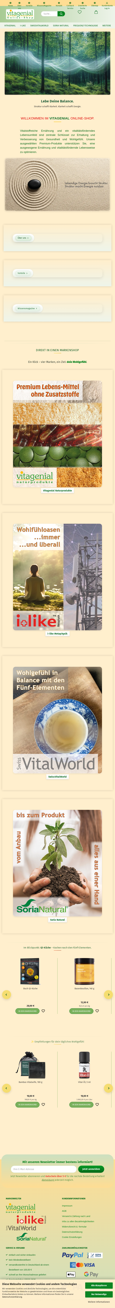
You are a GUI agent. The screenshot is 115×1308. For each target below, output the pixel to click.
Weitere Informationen (99, 1302)
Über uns (19, 4)
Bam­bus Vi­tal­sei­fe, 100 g (30, 1082)
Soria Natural (61, 25)
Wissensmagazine (28, 308)
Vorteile (29, 4)
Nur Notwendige (99, 1294)
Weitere (106, 25)
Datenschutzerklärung (12, 1297)
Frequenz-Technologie (85, 25)
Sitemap (94, 4)
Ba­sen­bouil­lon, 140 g (84, 988)
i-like (23, 25)
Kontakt (59, 4)
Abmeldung (48, 1180)
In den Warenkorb (27, 1011)
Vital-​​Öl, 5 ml (84, 1082)
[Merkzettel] (79, 12)
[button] (96, 12)
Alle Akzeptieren (99, 1285)
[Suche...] (61, 13)
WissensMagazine (44, 4)
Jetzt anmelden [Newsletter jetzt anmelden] (91, 1169)
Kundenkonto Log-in (107, 4)
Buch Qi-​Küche (30, 988)
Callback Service (70, 4)
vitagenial (10, 25)
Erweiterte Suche (82, 4)
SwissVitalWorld (39, 25)
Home (10, 4)
